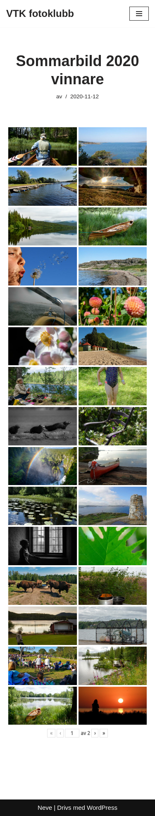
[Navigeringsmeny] (139, 14)
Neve (45, 807)
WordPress (102, 807)
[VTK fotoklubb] (40, 13)
